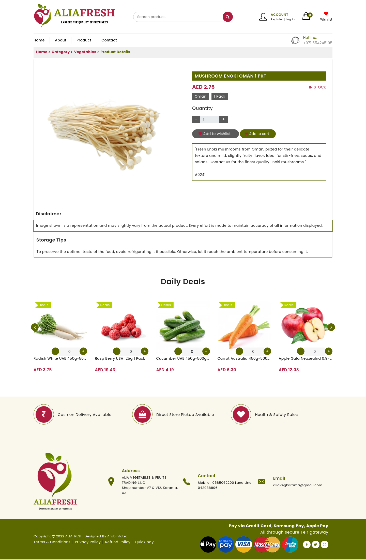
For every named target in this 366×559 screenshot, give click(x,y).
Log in (290, 19)
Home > (43, 51)
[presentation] (35, 327)
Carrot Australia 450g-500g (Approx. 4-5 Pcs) (244, 358)
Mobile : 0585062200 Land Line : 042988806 (225, 485)
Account (279, 14)
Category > (62, 51)
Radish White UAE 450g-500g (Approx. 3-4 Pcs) (60, 358)
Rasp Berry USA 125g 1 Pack (120, 358)
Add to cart (257, 133)
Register (277, 19)
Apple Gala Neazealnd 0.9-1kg (305, 358)
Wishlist (326, 20)
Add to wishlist (215, 133)
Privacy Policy (88, 542)
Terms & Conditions (52, 542)
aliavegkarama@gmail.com (298, 485)
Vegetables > (86, 51)
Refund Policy (118, 542)
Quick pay (144, 542)
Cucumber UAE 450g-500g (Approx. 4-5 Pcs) (183, 358)
